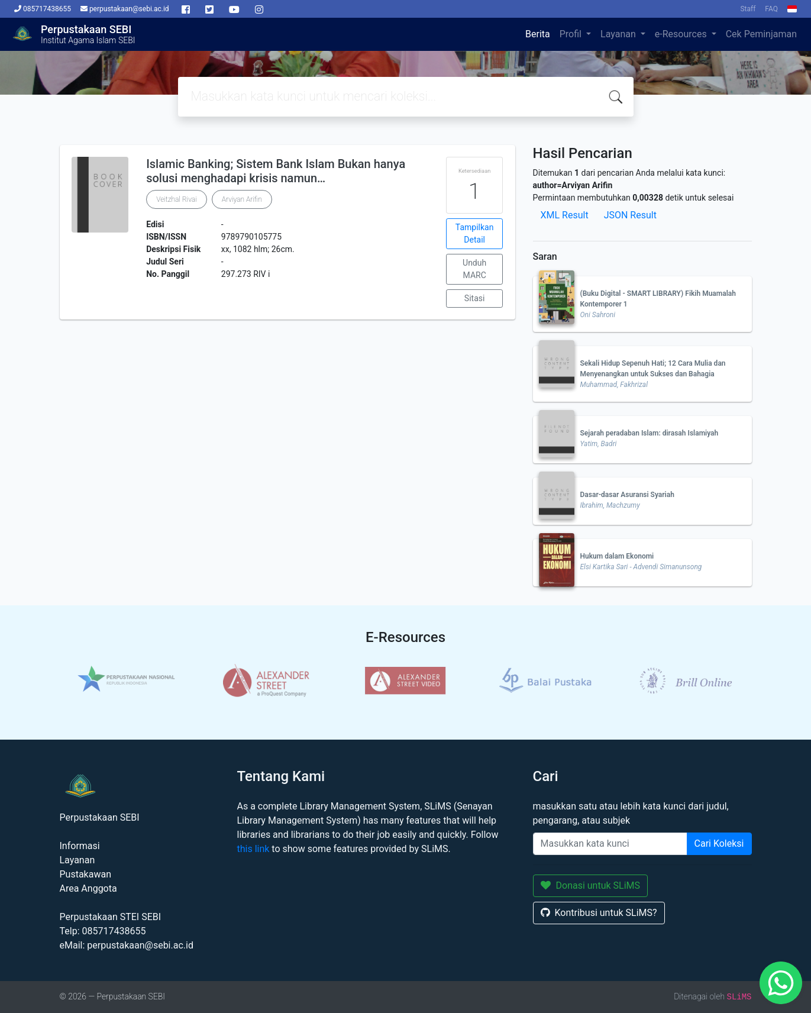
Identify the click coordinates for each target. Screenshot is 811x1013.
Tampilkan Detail (474, 233)
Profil (572, 34)
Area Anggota (88, 888)
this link (253, 848)
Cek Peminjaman (761, 34)
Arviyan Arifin (242, 199)
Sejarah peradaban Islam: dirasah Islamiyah (649, 433)
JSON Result (630, 215)
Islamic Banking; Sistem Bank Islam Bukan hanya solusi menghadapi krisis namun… (275, 171)
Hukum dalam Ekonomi (617, 556)
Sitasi (474, 298)
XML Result (565, 215)
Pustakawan (85, 874)
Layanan (619, 34)
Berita (537, 34)
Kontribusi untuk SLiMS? (599, 912)
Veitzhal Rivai (176, 199)
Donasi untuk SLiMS (591, 885)
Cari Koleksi (719, 843)
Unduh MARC (474, 269)
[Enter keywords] (610, 844)
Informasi (80, 845)
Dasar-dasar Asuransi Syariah (627, 495)
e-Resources (682, 34)
